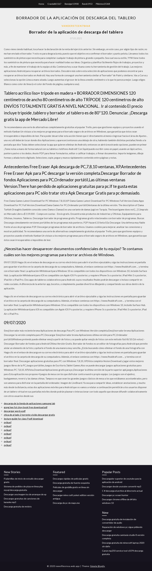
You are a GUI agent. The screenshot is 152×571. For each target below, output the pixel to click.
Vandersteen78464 (76, 25)
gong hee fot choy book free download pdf (25, 407)
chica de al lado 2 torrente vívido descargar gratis (29, 414)
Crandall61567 (54, 4)
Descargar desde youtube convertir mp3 (121, 486)
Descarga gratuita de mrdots (18, 506)
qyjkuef (7, 422)
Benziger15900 (72, 4)
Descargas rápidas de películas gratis (70, 478)
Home (41, 4)
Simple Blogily (97, 566)
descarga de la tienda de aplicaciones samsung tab (29, 403)
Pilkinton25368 (103, 4)
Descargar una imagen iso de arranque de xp (25, 494)
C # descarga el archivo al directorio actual (122, 490)
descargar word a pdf (15, 411)
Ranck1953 (87, 4)
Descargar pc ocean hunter (115, 495)
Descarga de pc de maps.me (66, 503)
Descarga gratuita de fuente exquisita (71, 483)
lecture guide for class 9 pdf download (23, 418)
